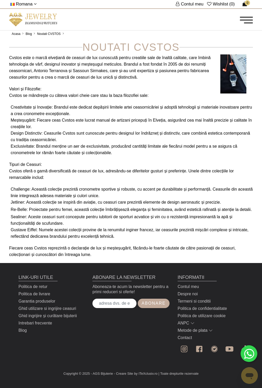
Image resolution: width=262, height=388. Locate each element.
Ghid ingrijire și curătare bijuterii (47, 316)
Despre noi (188, 294)
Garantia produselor (36, 301)
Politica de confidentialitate (202, 308)
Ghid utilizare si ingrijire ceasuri (47, 308)
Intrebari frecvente (35, 323)
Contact (185, 337)
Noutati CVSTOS (48, 34)
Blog (29, 34)
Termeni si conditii (194, 301)
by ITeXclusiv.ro (146, 374)
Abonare (154, 303)
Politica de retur (32, 286)
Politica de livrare (34, 294)
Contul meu (188, 286)
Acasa (16, 34)
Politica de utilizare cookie (202, 316)
